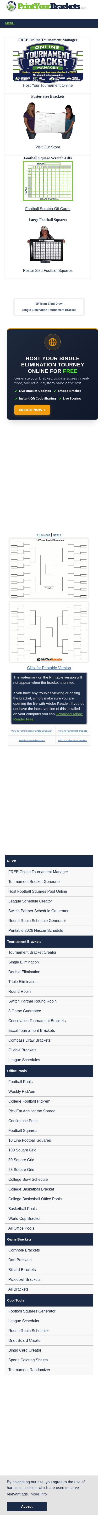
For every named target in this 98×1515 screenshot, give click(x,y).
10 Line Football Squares (29, 1140)
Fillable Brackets (22, 1050)
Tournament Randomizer (29, 1370)
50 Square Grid (21, 1160)
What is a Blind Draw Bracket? (72, 740)
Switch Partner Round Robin (32, 1001)
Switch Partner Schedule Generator (38, 911)
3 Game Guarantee (24, 1011)
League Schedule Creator (30, 901)
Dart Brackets (20, 1260)
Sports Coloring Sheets (28, 1360)
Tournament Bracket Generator (34, 882)
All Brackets (18, 1289)
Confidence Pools (23, 1121)
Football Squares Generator (31, 1311)
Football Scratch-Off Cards (47, 209)
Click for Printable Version (49, 668)
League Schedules (24, 1060)
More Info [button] (39, 1494)
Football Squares (22, 1131)
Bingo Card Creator (24, 1350)
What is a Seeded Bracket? (32, 740)
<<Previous (43, 534)
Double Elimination (24, 972)
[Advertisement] (45, 477)
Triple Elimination (23, 982)
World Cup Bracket (24, 1218)
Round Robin (19, 991)
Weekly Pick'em (21, 1091)
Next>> (57, 534)
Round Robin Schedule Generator (37, 921)
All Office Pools (21, 1228)
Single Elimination (23, 962)
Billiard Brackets (22, 1270)
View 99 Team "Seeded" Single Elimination (31, 731)
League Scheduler (23, 1321)
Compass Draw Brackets (29, 1040)
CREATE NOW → (32, 410)
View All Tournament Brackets (73, 731)
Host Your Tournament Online (48, 85)
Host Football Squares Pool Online (37, 891)
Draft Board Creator (25, 1340)
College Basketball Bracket (31, 1189)
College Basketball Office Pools (35, 1199)
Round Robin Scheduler (28, 1331)
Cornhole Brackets (24, 1250)
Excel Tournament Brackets (31, 1031)
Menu (50, 23)
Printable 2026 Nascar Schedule (35, 930)
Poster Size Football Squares (47, 271)
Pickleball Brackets (24, 1279)
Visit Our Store (47, 147)
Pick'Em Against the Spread (31, 1111)
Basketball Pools (22, 1209)
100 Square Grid (22, 1150)
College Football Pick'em (29, 1101)
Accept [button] (27, 1506)
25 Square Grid (21, 1170)
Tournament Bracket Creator (32, 952)
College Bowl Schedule (28, 1179)
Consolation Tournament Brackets (37, 1021)
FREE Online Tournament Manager (38, 872)
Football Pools (20, 1082)
